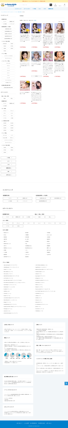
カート (65, 5)
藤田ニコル (49, 247)
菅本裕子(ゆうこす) (7, 243)
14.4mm (5, 127)
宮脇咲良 (48, 252)
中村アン (5, 245)
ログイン (60, 5)
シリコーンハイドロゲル (8, 55)
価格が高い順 (31, 20)
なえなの (48, 243)
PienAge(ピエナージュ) (8, 308)
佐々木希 (27, 239)
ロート (8, 72)
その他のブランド (8, 82)
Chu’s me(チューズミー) (8, 273)
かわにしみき (49, 234)
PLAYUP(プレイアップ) (39, 308)
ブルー (12, 115)
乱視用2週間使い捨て (8, 31)
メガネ (44, 8)
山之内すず (49, 254)
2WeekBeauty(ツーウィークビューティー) (11, 267)
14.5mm (12, 127)
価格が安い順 (26, 20)
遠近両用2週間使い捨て (8, 38)
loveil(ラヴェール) (7, 295)
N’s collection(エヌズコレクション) (41, 304)
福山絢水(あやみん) (28, 247)
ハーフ (12, 135)
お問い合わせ (48, 423)
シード (8, 68)
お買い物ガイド (20, 423)
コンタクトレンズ (18, 8)
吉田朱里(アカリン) (7, 256)
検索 (51, 5)
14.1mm (12, 123)
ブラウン (4, 110)
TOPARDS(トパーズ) (39, 310)
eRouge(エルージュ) (39, 278)
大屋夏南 (27, 234)
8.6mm (12, 147)
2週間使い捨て (11, 21)
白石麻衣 (27, 241)
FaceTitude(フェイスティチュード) (10, 284)
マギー (26, 250)
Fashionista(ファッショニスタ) (9, 286)
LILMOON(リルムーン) (39, 293)
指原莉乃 (48, 239)
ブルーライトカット (8, 58)
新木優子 (27, 232)
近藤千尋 (5, 239)
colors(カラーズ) (38, 273)
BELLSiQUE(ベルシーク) (8, 271)
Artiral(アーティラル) (7, 269)
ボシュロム (8, 63)
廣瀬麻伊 (48, 245)
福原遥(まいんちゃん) (7, 247)
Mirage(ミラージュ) (7, 302)
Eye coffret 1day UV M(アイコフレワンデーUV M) (12, 280)
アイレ (8, 75)
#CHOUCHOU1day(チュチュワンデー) (10, 313)
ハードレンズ (12, 23)
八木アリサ (27, 254)
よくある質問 (26, 423)
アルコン (8, 65)
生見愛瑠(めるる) (28, 245)
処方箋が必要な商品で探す (8, 87)
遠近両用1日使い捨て (8, 36)
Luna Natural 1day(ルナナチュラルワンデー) (12, 297)
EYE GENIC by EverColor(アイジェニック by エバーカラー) (14, 282)
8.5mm (12, 43)
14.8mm (5, 130)
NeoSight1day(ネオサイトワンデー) (10, 304)
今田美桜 (48, 232)
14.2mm (5, 125)
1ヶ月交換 (5, 23)
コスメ (39, 8)
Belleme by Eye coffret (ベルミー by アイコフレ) (44, 269)
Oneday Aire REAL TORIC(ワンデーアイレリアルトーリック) (15, 306)
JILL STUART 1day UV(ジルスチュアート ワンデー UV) (45, 291)
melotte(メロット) (38, 297)
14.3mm (12, 125)
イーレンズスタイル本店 (11, 5)
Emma (5, 234)
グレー (5, 113)
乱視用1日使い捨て (43, 198)
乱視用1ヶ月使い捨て (8, 33)
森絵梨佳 (5, 254)
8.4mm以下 (5, 43)
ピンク (12, 113)
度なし (12, 98)
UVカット (11, 137)
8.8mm (5, 48)
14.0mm (5, 123)
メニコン (8, 70)
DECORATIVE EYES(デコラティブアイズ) (11, 275)
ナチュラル (5, 135)
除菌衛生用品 (50, 8)
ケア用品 (34, 8)
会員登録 (55, 5)
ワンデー (4, 21)
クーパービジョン (8, 80)
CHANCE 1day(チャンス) (39, 271)
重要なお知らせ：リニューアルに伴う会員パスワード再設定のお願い (34, 1)
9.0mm (5, 50)
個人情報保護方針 (33, 423)
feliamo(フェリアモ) (38, 286)
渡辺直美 (27, 256)
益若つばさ (49, 250)
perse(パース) (37, 306)
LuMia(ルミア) (38, 295)
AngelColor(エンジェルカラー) (40, 267)
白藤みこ (48, 241)
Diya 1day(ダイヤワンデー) (40, 275)
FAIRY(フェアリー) (38, 284)
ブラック (11, 110)
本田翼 (5, 250)
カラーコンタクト (27, 8)
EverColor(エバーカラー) (39, 282)
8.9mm (12, 48)
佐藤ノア (5, 241)
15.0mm (12, 130)
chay (26, 243)
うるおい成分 (5, 137)
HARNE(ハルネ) (6, 291)
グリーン (4, 115)
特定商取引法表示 (41, 423)
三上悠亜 (5, 252)
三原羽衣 (27, 252)
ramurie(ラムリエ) (7, 310)
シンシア (8, 77)
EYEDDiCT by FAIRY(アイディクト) (41, 280)
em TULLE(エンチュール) (8, 278)
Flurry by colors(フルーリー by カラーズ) (42, 289)
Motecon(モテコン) (38, 302)
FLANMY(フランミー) (7, 289)
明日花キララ (6, 232)
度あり (5, 98)
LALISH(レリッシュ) (7, 293)
